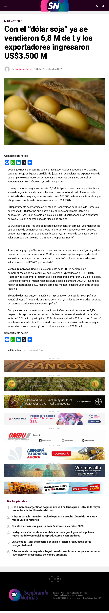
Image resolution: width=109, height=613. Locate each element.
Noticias (56, 595)
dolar (25, 350)
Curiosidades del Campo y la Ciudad (68, 597)
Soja (41, 350)
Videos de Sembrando (70, 595)
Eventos (83, 595)
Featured (33, 350)
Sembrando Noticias (24, 69)
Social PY (97, 600)
